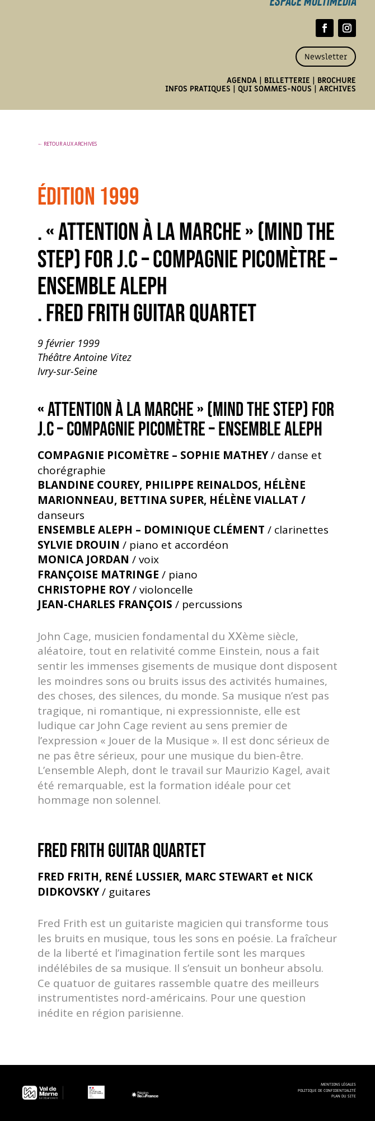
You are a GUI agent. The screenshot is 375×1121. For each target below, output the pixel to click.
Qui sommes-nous (275, 89)
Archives (337, 89)
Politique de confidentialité (327, 1090)
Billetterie (287, 80)
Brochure (336, 80)
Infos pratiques (198, 89)
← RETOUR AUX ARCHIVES (67, 143)
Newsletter (325, 57)
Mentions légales (338, 1084)
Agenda (242, 80)
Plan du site (343, 1096)
